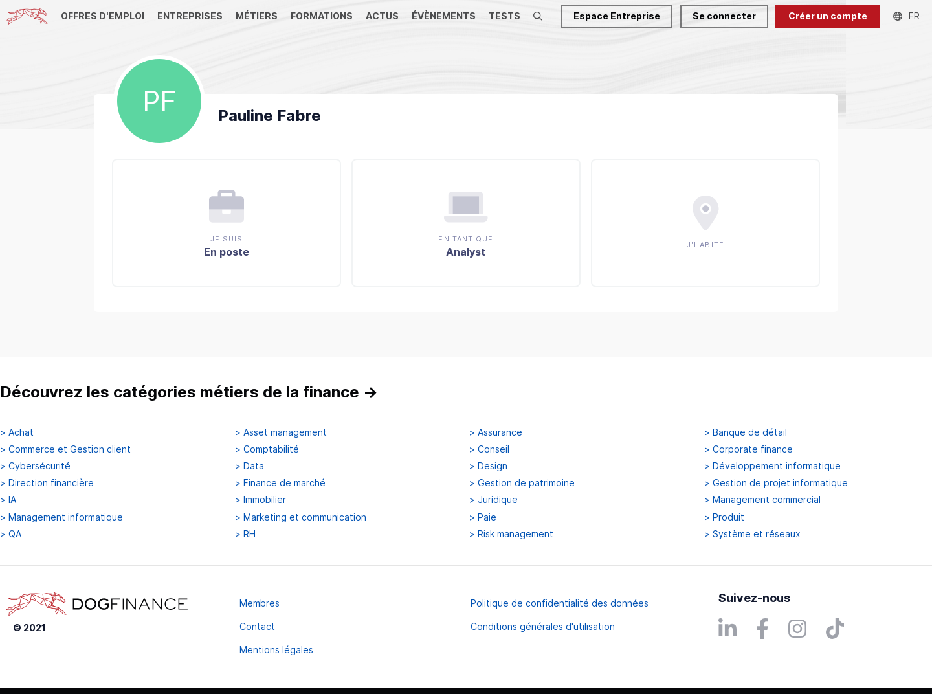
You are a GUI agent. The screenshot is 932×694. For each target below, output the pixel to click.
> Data (249, 466)
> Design (488, 466)
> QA (10, 534)
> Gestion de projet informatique (776, 483)
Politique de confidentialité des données (560, 603)
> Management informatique (61, 517)
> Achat (17, 432)
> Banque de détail (745, 432)
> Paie (482, 517)
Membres (259, 603)
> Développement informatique (772, 466)
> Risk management (511, 534)
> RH (245, 534)
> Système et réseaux (752, 534)
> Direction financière (47, 483)
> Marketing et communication (300, 517)
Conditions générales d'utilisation (543, 626)
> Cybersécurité (35, 466)
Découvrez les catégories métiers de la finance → (189, 392)
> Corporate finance (748, 449)
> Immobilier (260, 500)
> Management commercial (762, 500)
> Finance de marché (280, 483)
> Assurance (495, 432)
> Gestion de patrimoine (522, 483)
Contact (257, 626)
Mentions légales (276, 649)
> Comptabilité (267, 449)
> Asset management (281, 432)
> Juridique (493, 500)
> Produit (724, 517)
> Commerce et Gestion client (65, 449)
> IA (8, 500)
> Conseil (489, 449)
